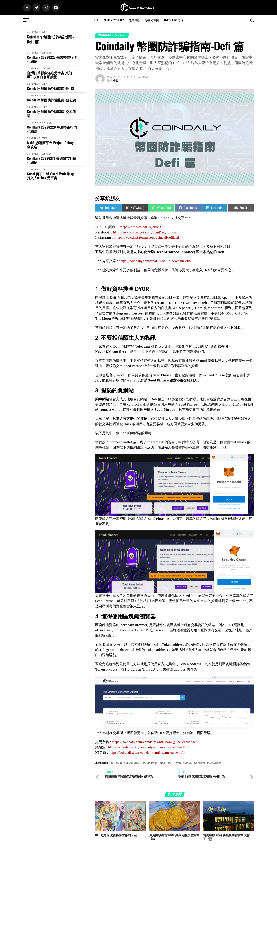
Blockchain (133, 763)
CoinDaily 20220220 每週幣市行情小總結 (52, 129)
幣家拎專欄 (152, 20)
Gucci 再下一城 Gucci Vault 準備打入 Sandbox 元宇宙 (50, 176)
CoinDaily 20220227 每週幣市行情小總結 (52, 59)
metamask (185, 763)
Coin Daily (151, 763)
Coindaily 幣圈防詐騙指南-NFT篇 (50, 88)
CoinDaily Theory (113, 20)
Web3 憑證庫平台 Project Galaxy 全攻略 (50, 145)
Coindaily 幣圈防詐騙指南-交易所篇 (51, 113)
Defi (163, 763)
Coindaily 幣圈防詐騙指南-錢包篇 (51, 100)
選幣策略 (134, 20)
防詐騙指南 (215, 763)
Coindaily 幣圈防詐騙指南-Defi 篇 (50, 39)
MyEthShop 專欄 (173, 20)
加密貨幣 (200, 763)
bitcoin (117, 763)
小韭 (115, 80)
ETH (172, 763)
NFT (96, 20)
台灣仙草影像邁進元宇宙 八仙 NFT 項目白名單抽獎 (49, 75)
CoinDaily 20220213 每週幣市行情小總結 (51, 160)
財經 (49, 53)
